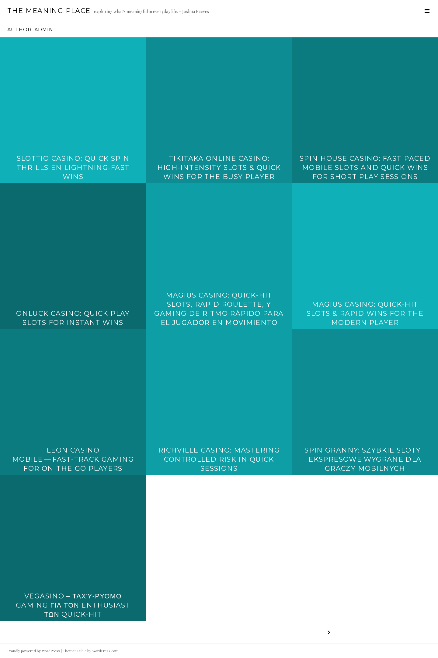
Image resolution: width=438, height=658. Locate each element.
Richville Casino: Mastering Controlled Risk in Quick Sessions (219, 459)
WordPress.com (105, 650)
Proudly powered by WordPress (33, 650)
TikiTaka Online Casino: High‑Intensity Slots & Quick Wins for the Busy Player (219, 167)
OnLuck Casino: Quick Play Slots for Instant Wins (73, 318)
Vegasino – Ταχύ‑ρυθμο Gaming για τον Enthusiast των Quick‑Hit (73, 605)
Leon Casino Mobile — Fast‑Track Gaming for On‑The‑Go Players (73, 459)
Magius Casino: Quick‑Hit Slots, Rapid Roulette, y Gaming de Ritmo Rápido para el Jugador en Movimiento (218, 309)
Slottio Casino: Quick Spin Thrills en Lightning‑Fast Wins (73, 167)
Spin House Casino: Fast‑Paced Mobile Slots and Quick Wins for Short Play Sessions (365, 167)
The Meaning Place (48, 11)
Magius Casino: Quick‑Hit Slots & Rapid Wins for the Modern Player (365, 313)
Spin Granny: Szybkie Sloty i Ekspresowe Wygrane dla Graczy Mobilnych (365, 459)
